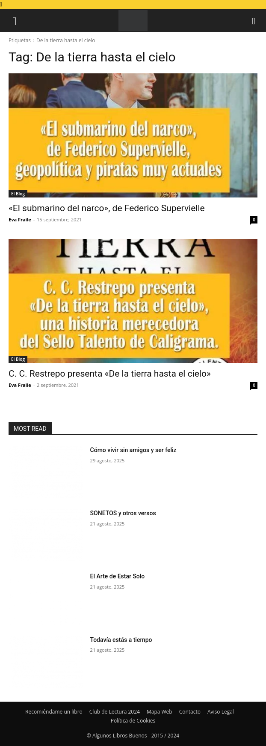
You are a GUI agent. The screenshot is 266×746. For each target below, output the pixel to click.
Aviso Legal (220, 711)
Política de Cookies (133, 720)
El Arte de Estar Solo (117, 576)
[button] (14, 20)
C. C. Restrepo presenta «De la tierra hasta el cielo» (110, 374)
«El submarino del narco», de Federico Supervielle (107, 208)
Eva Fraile (20, 219)
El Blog (18, 194)
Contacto (190, 711)
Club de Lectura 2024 (114, 711)
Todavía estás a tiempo (121, 639)
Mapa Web (159, 711)
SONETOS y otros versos (123, 513)
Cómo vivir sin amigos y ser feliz (133, 450)
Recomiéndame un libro (54, 711)
